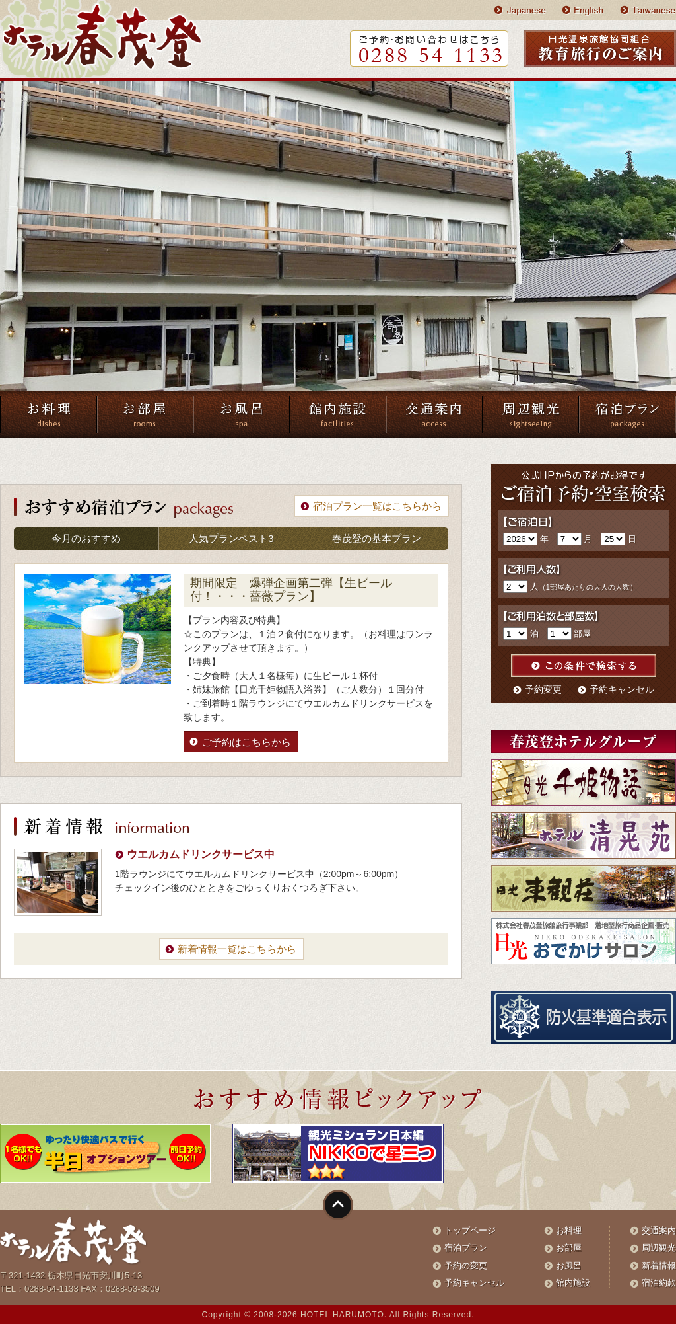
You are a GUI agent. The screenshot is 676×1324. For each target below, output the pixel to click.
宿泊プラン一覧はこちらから (377, 506)
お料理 (569, 1230)
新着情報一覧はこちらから (237, 948)
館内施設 (573, 1283)
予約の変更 (465, 1265)
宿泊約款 (659, 1283)
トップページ (470, 1230)
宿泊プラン (465, 1248)
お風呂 (569, 1265)
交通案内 (659, 1230)
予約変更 (543, 689)
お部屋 (569, 1248)
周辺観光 (659, 1248)
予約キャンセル (622, 689)
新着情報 (659, 1265)
